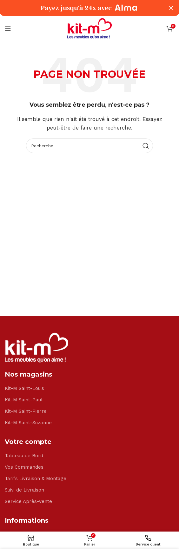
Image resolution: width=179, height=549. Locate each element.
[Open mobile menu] (8, 28)
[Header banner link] (80, 8)
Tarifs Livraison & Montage (35, 478)
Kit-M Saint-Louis (24, 388)
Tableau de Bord (24, 456)
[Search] (89, 145)
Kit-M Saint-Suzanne (28, 422)
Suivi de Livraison (24, 490)
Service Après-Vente (28, 501)
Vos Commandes (24, 467)
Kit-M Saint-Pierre (26, 411)
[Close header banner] (171, 8)
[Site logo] (89, 28)
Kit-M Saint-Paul (24, 400)
